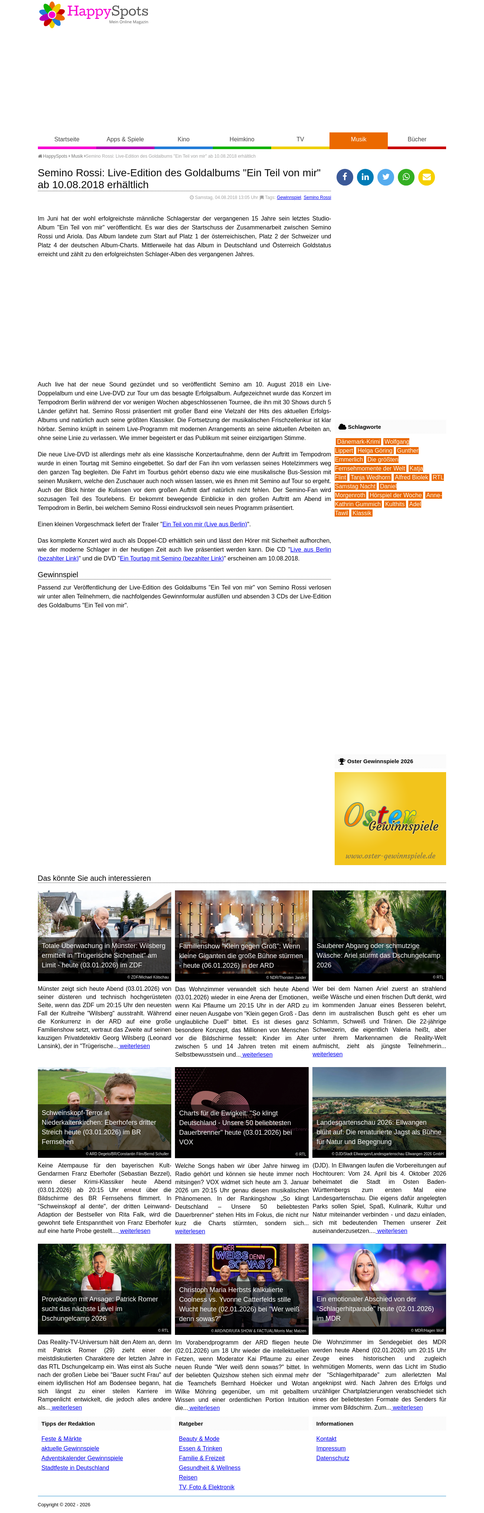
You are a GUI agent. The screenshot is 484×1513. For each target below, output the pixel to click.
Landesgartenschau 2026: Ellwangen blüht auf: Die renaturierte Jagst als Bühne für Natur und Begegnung (378, 1132)
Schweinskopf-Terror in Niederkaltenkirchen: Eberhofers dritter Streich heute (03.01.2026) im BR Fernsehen (99, 1127)
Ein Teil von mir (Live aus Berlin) (204, 524)
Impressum (330, 1448)
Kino (183, 139)
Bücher (416, 139)
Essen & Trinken (200, 1448)
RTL (440, 977)
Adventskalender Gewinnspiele (82, 1458)
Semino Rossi (317, 197)
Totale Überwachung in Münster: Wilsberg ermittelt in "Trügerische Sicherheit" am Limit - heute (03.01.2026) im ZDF (103, 955)
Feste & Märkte (62, 1439)
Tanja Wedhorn (370, 477)
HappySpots (53, 156)
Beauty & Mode (199, 1439)
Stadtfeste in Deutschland (75, 1468)
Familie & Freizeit (202, 1458)
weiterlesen (134, 1046)
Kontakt (326, 1439)
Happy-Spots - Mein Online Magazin (93, 15)
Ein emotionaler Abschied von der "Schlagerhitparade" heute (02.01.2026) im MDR (375, 1308)
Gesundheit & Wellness (209, 1468)
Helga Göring (374, 450)
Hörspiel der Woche (396, 495)
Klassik (362, 513)
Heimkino (242, 139)
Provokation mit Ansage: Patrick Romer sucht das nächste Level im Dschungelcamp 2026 (100, 1308)
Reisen (188, 1477)
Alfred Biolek (411, 477)
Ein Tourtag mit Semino (150, 558)
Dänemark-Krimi (358, 442)
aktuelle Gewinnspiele (71, 1448)
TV (300, 139)
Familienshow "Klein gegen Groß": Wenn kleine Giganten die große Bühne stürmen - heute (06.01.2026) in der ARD (241, 955)
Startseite (66, 139)
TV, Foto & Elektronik (206, 1487)
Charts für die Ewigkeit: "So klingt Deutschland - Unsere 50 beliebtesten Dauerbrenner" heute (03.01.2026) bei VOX (235, 1127)
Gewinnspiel (289, 197)
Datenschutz (332, 1458)
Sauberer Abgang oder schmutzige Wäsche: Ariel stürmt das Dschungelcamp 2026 (378, 955)
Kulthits (395, 504)
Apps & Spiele (125, 139)
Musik (359, 139)
